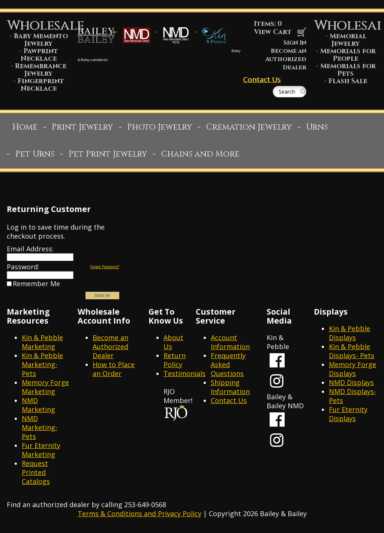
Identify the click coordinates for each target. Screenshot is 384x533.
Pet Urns (34, 154)
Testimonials (185, 373)
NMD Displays (351, 382)
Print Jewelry (82, 127)
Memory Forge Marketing (45, 387)
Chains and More (200, 154)
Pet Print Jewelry (108, 154)
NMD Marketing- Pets (39, 427)
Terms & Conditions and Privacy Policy (139, 513)
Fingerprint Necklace (41, 84)
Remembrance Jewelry (40, 69)
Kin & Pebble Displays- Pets (351, 351)
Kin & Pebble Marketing (42, 342)
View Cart (280, 32)
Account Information (230, 342)
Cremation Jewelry (249, 127)
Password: (23, 266)
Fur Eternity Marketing (41, 450)
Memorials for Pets (348, 69)
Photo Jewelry (159, 127)
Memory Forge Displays (352, 369)
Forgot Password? (104, 266)
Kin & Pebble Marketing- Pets (42, 364)
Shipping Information (230, 387)
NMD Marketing (38, 405)
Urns (317, 127)
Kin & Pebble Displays (349, 333)
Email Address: (30, 248)
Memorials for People (348, 54)
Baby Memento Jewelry (41, 39)
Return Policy (175, 360)
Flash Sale (347, 81)
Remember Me (36, 283)
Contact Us (261, 79)
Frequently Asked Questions (228, 364)
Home (25, 127)
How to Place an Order (114, 369)
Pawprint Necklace (39, 54)
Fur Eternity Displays (348, 414)
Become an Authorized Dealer (285, 59)
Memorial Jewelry (348, 39)
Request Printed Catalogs (36, 472)
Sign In (294, 43)
